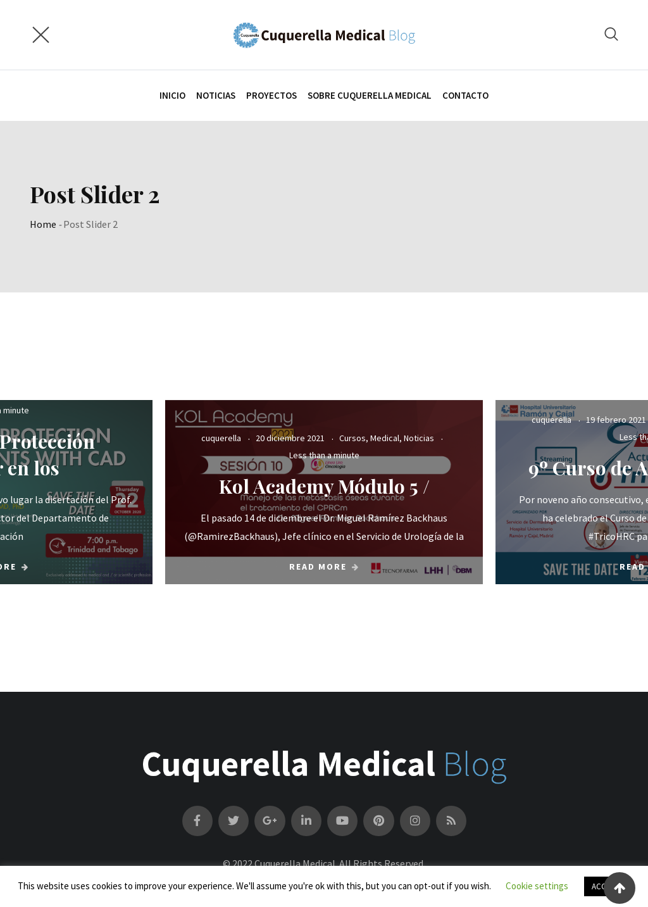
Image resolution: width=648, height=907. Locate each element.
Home (43, 224)
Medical (384, 438)
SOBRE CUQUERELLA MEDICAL (370, 95)
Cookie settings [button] (537, 886)
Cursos (352, 438)
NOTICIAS (215, 95)
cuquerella (221, 438)
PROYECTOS (271, 95)
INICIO (172, 95)
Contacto (465, 95)
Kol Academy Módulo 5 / (324, 486)
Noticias (419, 438)
